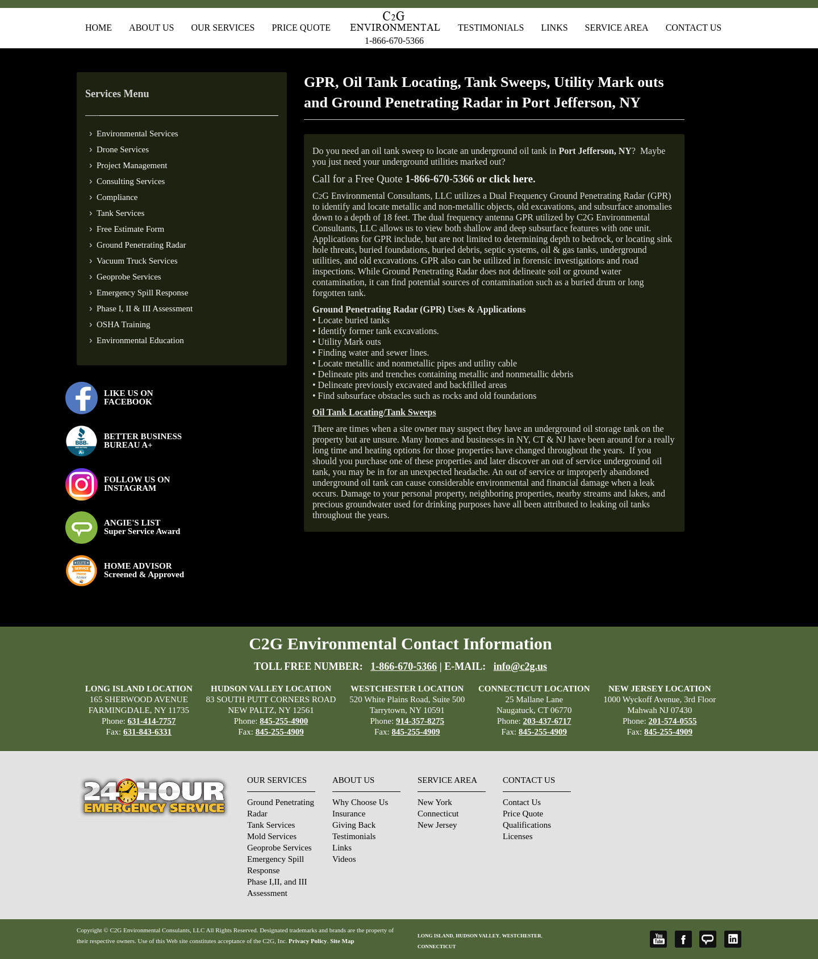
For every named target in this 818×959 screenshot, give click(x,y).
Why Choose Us (360, 802)
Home (98, 27)
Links (554, 27)
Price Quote (301, 27)
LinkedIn (732, 939)
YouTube (658, 939)
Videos (344, 859)
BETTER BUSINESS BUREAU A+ (143, 440)
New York (435, 802)
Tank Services (120, 213)
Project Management (132, 165)
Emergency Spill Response (142, 292)
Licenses (517, 836)
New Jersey (437, 824)
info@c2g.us (520, 666)
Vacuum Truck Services (137, 260)
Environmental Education (140, 340)
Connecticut (438, 813)
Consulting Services (131, 181)
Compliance (117, 197)
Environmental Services (137, 133)
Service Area (617, 27)
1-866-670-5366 (394, 40)
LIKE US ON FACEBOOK (128, 397)
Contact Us (693, 27)
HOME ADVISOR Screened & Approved (144, 570)
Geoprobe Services (129, 276)
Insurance (348, 813)
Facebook (683, 939)
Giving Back (353, 824)
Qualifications (527, 824)
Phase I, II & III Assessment (145, 308)
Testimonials (491, 27)
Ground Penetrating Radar (141, 244)
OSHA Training (124, 324)
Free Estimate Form (130, 229)
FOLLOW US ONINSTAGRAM (137, 484)
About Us (151, 27)
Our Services (222, 27)
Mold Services (272, 836)
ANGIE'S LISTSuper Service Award (142, 527)
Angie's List (707, 939)
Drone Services (123, 149)
